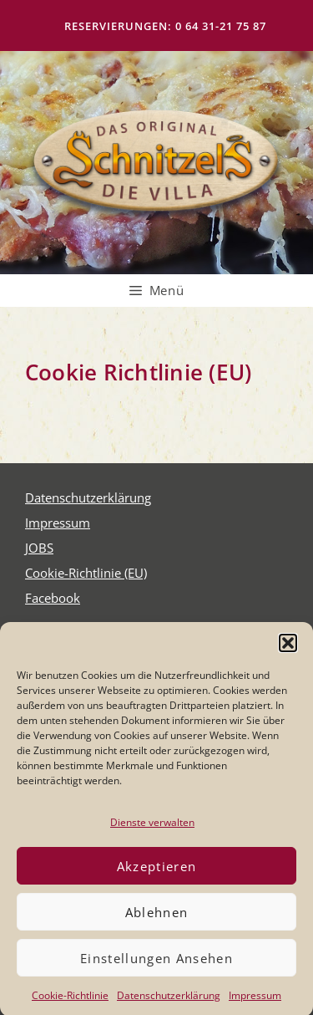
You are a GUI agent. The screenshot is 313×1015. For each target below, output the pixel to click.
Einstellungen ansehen (156, 964)
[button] (288, 649)
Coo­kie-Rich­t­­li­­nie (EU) (86, 572)
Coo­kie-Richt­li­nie (70, 1003)
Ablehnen (157, 918)
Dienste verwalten (152, 829)
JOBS (39, 547)
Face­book (52, 597)
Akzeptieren (157, 873)
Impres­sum (255, 1003)
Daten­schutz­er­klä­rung (168, 1003)
